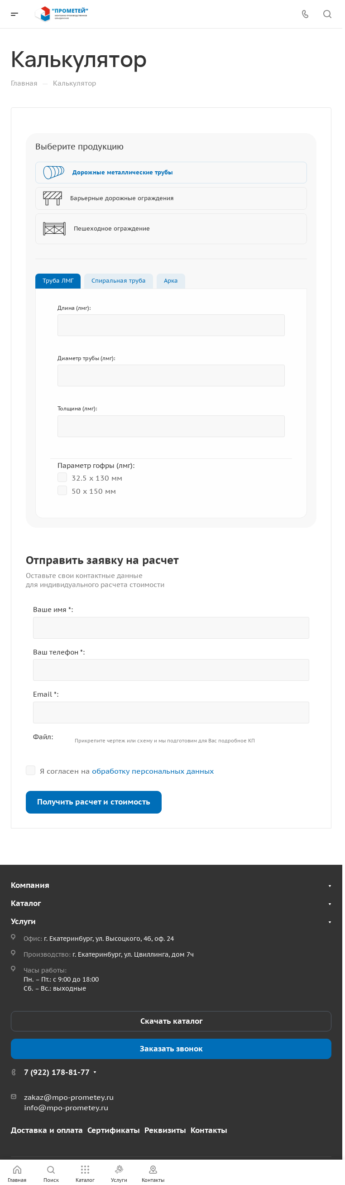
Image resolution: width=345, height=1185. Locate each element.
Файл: (43, 736)
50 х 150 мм (87, 491)
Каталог (26, 903)
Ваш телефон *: (59, 652)
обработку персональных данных (153, 771)
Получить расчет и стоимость (93, 802)
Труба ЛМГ (58, 280)
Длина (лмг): (74, 307)
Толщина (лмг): (77, 408)
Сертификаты (113, 1130)
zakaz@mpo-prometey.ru (69, 1097)
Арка (171, 280)
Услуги (23, 921)
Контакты (209, 1130)
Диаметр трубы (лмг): (86, 358)
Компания (30, 885)
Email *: (45, 694)
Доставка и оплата (47, 1130)
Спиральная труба (118, 280)
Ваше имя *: (53, 609)
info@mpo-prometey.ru (66, 1107)
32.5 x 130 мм (90, 477)
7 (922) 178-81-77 (57, 1072)
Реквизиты (165, 1130)
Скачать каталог (171, 1021)
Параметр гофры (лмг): (96, 465)
